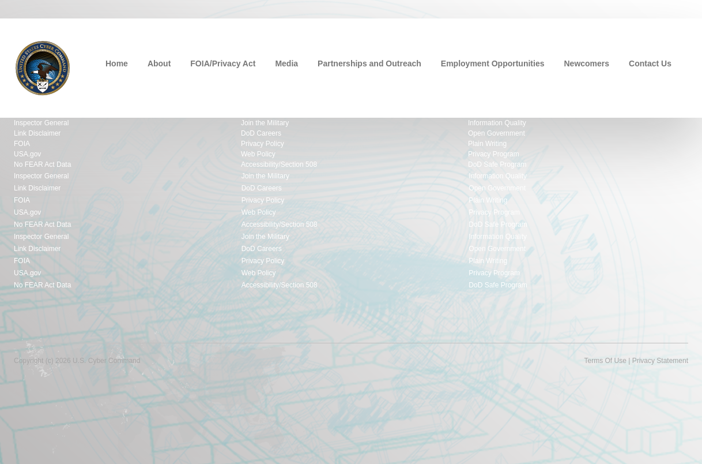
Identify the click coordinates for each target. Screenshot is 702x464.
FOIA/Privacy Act (222, 63)
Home (116, 63)
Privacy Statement (660, 361)
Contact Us (650, 63)
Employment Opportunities (493, 63)
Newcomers (587, 63)
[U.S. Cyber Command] (42, 67)
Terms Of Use (605, 361)
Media (286, 63)
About (159, 63)
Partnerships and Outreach (369, 63)
